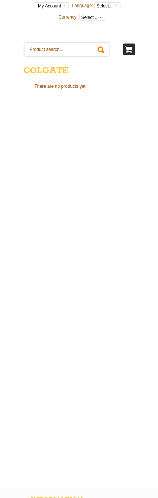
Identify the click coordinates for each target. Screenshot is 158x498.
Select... (105, 6)
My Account (49, 6)
